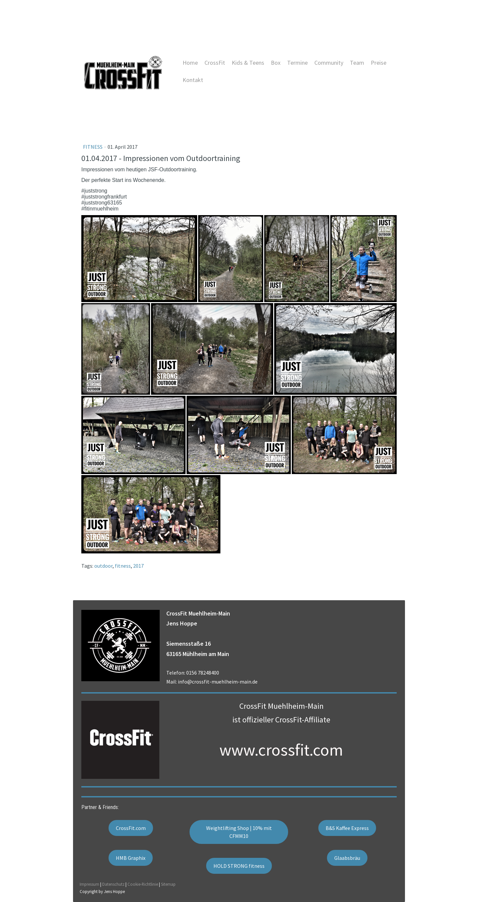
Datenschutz (113, 884)
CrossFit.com (131, 828)
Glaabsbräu (347, 858)
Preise (378, 62)
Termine (297, 62)
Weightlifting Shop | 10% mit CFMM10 (239, 832)
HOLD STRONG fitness (239, 865)
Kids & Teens (248, 62)
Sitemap (168, 884)
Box (275, 62)
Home (190, 62)
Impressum (89, 884)
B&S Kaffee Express (347, 828)
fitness (123, 565)
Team (357, 62)
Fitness (93, 146)
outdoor (103, 565)
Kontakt (193, 80)
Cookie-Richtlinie (142, 884)
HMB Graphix (130, 858)
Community (328, 62)
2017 (138, 565)
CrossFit (214, 62)
